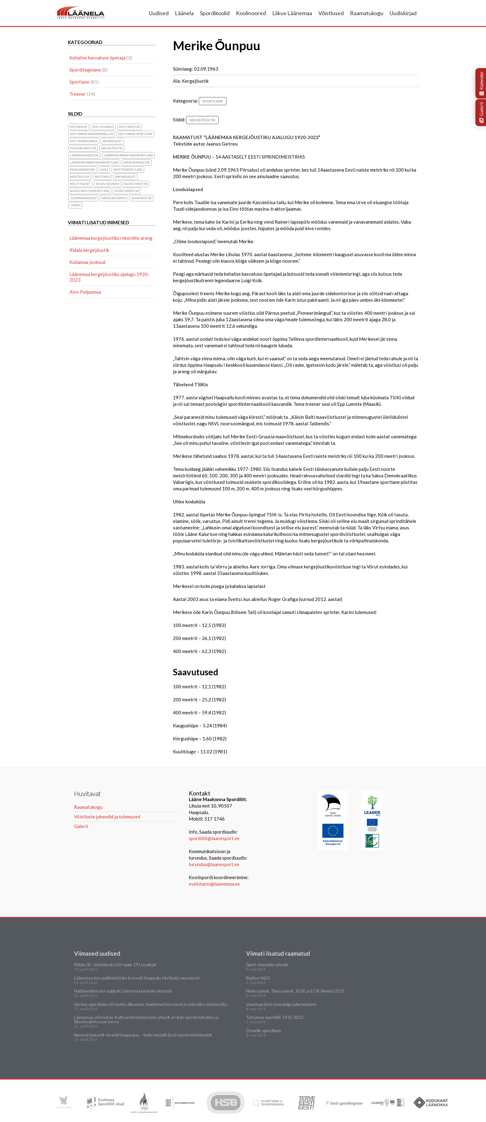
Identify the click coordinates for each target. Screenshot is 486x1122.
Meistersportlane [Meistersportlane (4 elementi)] (127, 169)
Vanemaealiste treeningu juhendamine (281, 1004)
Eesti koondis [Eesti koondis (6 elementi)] (103, 127)
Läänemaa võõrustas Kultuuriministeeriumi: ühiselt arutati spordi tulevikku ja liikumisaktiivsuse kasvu (146, 1019)
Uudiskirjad (403, 13)
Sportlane (212, 101)
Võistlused (331, 13)
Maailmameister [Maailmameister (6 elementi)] (137, 162)
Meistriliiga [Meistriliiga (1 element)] (79, 176)
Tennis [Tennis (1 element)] (75, 205)
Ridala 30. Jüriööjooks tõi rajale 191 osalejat (115, 964)
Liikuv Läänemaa (292, 13)
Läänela (184, 13)
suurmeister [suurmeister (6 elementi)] (141, 198)
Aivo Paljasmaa (85, 292)
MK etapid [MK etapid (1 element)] (102, 176)
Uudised (159, 13)
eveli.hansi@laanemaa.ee (214, 884)
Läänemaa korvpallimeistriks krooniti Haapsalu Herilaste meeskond (136, 977)
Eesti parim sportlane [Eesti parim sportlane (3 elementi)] (135, 134)
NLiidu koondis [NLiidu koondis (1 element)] (107, 184)
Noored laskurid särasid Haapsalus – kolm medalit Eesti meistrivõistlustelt (143, 1034)
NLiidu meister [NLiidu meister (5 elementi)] (136, 184)
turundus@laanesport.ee (214, 864)
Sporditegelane (85, 69)
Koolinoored (251, 13)
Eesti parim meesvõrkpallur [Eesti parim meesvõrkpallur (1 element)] (91, 134)
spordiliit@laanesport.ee (214, 838)
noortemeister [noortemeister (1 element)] (127, 191)
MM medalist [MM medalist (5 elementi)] (125, 176)
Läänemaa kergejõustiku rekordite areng (110, 238)
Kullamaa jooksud (87, 262)
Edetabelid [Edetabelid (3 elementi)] (78, 127)
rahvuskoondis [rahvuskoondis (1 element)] (114, 198)
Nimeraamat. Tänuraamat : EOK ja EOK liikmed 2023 (295, 990)
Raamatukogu (366, 13)
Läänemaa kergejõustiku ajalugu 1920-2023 (109, 277)
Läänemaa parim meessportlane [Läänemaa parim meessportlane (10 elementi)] (128, 155)
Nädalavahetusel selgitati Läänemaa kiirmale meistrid (123, 990)
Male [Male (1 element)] (104, 169)
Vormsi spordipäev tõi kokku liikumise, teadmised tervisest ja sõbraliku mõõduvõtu (151, 1004)
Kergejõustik (202, 120)
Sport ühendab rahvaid (267, 964)
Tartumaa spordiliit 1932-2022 (274, 1017)
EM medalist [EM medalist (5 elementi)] (112, 141)
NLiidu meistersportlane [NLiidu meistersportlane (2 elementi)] (89, 191)
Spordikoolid (215, 13)
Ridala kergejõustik (89, 250)
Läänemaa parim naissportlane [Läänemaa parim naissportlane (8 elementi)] (94, 162)
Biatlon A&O (258, 977)
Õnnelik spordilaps (263, 1030)
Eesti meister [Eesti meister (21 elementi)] (129, 127)
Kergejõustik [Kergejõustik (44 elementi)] (111, 148)
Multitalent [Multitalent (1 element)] (80, 184)
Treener (77, 94)
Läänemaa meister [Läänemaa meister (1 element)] (84, 155)
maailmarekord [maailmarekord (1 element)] (82, 169)
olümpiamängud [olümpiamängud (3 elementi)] (83, 198)
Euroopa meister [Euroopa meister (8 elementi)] (83, 148)
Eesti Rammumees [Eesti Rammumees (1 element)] (83, 141)
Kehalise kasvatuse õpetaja (97, 57)
